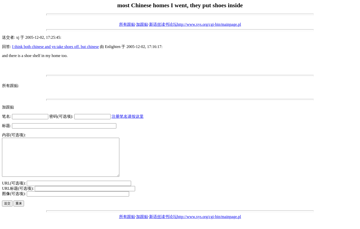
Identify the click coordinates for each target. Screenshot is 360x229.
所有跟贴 (127, 24)
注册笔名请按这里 (128, 116)
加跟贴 (142, 24)
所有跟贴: (10, 86)
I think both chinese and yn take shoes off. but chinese (55, 46)
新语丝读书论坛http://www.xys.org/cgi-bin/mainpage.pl (195, 24)
